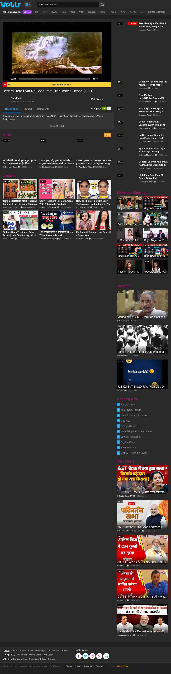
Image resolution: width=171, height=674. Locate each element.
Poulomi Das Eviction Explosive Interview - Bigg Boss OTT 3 (129, 224)
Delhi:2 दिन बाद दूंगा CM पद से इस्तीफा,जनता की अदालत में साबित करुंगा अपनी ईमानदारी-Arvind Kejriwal (142, 596)
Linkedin (106, 654)
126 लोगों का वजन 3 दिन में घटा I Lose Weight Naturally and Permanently (56, 235)
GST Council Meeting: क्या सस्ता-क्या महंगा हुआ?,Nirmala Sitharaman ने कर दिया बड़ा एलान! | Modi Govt (142, 492)
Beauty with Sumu (49, 207)
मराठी (81, 12)
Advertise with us (19, 659)
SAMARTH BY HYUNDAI (134, 453)
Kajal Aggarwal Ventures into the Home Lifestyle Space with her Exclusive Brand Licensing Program (156, 240)
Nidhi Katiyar (84, 207)
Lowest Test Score (131, 436)
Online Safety (35, 655)
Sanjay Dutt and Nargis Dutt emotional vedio (142, 351)
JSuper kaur (83, 239)
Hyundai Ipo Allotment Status (136, 431)
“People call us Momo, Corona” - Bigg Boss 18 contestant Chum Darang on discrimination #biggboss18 (156, 271)
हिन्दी (36, 12)
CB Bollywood (147, 128)
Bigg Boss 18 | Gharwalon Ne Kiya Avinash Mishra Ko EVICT (129, 208)
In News (65, 651)
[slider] (54, 79)
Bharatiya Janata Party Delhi (130, 531)
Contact (22, 651)
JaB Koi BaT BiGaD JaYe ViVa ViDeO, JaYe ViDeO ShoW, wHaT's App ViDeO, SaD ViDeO (142, 386)
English (27, 12)
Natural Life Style (49, 239)
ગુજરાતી (113, 12)
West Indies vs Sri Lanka (134, 415)
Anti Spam (48, 655)
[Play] (7, 78)
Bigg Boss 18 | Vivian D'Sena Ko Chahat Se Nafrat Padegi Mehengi (156, 224)
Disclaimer (22, 655)
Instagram (92, 654)
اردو (142, 12)
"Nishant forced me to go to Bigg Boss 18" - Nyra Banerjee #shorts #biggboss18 (129, 271)
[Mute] (101, 78)
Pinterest (99, 654)
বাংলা (44, 12)
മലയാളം (92, 12)
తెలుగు (54, 12)
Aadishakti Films (85, 167)
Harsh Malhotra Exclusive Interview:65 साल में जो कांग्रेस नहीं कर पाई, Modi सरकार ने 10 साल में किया (142, 631)
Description (11, 109)
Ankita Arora (146, 30)
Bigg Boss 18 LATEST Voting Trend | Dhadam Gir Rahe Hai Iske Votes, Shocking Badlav (156, 208)
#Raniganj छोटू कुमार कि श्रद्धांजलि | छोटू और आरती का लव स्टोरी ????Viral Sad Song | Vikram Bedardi (56, 163)
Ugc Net (125, 420)
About (14, 651)
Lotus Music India (148, 101)
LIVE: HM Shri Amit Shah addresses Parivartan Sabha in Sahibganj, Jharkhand (142, 527)
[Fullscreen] (107, 78)
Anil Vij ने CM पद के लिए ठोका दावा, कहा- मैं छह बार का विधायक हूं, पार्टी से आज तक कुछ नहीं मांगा (142, 561)
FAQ (13, 655)
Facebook (79, 654)
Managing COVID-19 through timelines (141, 317)
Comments (43, 109)
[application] (57, 52)
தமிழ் (63, 12)
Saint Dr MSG (128, 447)
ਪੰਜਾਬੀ (123, 12)
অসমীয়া (133, 12)
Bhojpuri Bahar (11, 167)
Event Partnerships (37, 651)
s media (144, 88)
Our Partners (53, 651)
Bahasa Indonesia (156, 12)
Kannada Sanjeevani (13, 207)
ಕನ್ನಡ (72, 12)
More (107, 135)
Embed (28, 109)
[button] (57, 52)
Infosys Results (129, 426)
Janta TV (122, 565)
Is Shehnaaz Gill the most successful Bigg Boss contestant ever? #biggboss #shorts (129, 240)
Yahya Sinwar (128, 404)
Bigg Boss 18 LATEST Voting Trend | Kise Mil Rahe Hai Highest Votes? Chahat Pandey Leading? (129, 255)
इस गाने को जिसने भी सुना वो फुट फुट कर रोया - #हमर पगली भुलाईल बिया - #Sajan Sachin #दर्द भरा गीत (20, 163)
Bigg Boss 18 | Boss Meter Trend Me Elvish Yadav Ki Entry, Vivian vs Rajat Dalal (156, 255)
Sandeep (16, 98)
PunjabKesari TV (125, 496)
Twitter (86, 654)
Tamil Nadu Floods (131, 410)
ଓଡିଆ (102, 12)
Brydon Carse (128, 442)
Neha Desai (9, 239)
